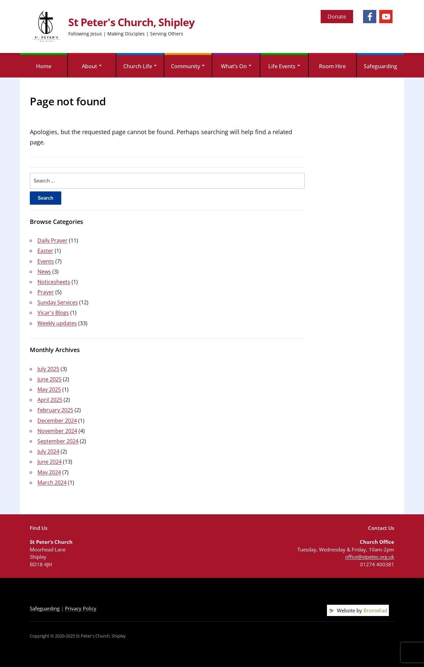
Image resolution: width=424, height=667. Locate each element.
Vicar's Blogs (53, 312)
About (89, 66)
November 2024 (57, 431)
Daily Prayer (52, 240)
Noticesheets (53, 281)
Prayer (45, 292)
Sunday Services (57, 302)
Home (43, 66)
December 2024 (57, 420)
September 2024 (58, 441)
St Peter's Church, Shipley (131, 22)
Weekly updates (57, 323)
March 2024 (52, 482)
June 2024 (49, 461)
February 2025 (55, 410)
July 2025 (48, 369)
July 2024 (48, 451)
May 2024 (49, 472)
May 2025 (49, 389)
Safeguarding (380, 66)
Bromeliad (375, 610)
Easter (45, 250)
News (44, 271)
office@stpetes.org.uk (369, 556)
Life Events (281, 66)
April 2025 (49, 399)
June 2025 (49, 379)
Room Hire (332, 66)
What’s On (234, 66)
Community (185, 66)
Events (45, 261)
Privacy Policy (80, 608)
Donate (337, 16)
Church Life (137, 66)
